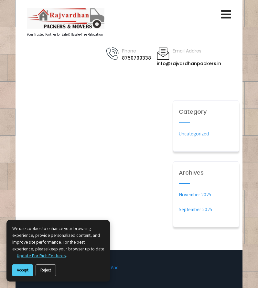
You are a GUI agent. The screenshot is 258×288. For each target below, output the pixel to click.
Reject (45, 270)
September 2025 (195, 209)
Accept (22, 270)
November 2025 (195, 194)
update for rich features (41, 256)
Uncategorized (194, 134)
